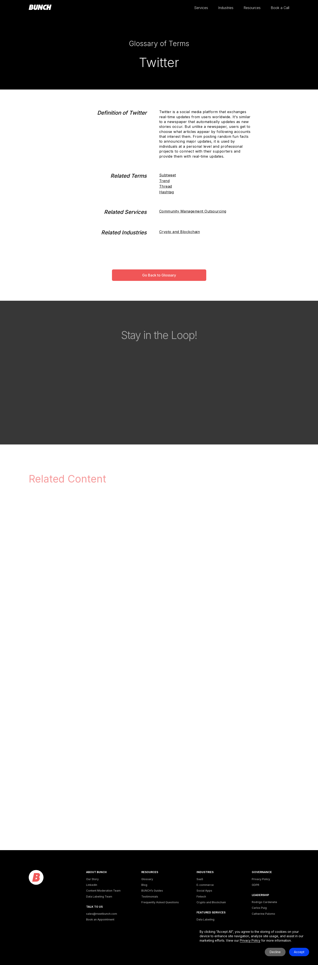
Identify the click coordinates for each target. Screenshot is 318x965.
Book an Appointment (100, 919)
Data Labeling (205, 919)
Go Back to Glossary (159, 275)
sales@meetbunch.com (101, 913)
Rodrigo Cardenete (264, 902)
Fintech (201, 896)
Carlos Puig (259, 907)
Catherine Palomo (263, 913)
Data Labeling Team (99, 896)
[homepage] (40, 7)
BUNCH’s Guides (152, 890)
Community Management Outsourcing (192, 211)
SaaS (200, 879)
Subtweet (167, 175)
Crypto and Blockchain (179, 232)
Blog (144, 885)
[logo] (36, 877)
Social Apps (204, 890)
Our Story (92, 879)
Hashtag (166, 192)
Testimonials (149, 896)
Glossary (147, 879)
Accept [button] (299, 952)
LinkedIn (91, 885)
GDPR (255, 885)
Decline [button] (275, 952)
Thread (165, 186)
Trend (164, 181)
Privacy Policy (261, 879)
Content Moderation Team (103, 890)
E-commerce (205, 885)
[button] (201, 8)
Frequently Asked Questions (160, 902)
